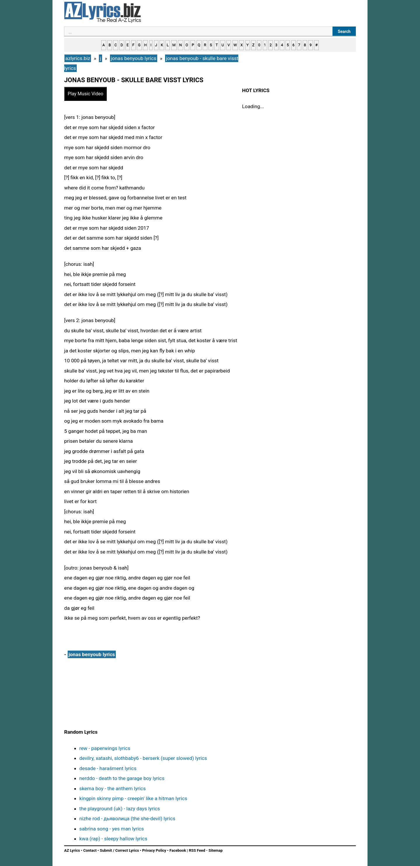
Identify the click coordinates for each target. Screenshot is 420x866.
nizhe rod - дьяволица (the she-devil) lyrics (127, 818)
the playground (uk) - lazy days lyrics (119, 808)
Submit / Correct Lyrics (119, 850)
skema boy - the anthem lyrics (112, 788)
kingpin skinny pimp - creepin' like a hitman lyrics (133, 798)
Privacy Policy (154, 850)
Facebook (177, 850)
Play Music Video (85, 93)
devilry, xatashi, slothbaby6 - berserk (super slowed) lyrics (143, 758)
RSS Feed (197, 850)
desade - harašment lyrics (107, 768)
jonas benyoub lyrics (92, 654)
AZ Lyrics (72, 850)
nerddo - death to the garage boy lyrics (121, 778)
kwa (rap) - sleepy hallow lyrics (113, 839)
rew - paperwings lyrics (104, 748)
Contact (90, 850)
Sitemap (216, 850)
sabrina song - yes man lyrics (111, 829)
